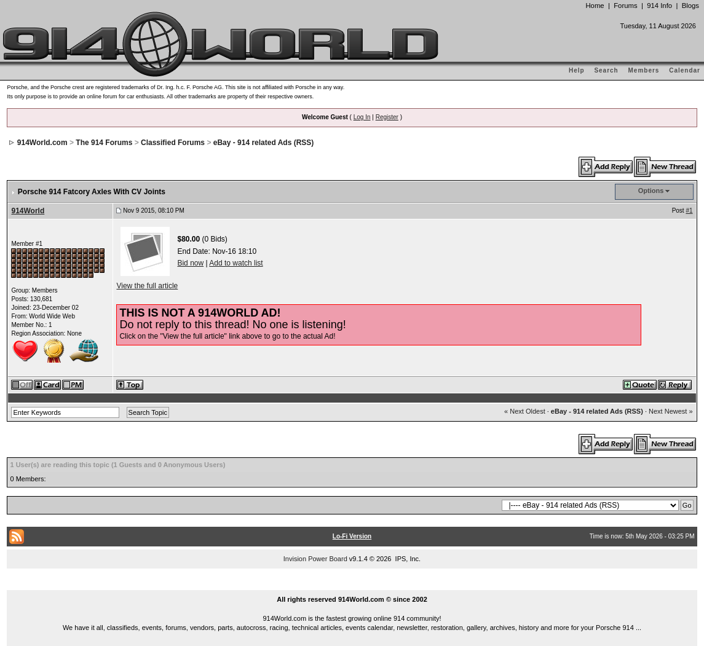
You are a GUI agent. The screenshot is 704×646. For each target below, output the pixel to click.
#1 (689, 210)
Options (651, 190)
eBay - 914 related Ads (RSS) (263, 142)
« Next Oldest (524, 411)
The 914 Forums (104, 142)
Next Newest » (671, 411)
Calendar (684, 70)
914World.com (42, 142)
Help (577, 70)
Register (387, 117)
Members (644, 70)
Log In (362, 117)
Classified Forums (173, 142)
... (352, 585)
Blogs (690, 5)
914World (27, 211)
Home (594, 5)
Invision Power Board (315, 558)
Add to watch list (236, 263)
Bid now (190, 263)
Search (606, 70)
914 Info (659, 5)
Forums (625, 5)
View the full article (147, 286)
